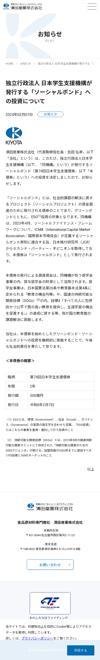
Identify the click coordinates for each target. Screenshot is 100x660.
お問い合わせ (50, 565)
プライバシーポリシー (37, 638)
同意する (80, 650)
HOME (9, 63)
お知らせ (25, 63)
